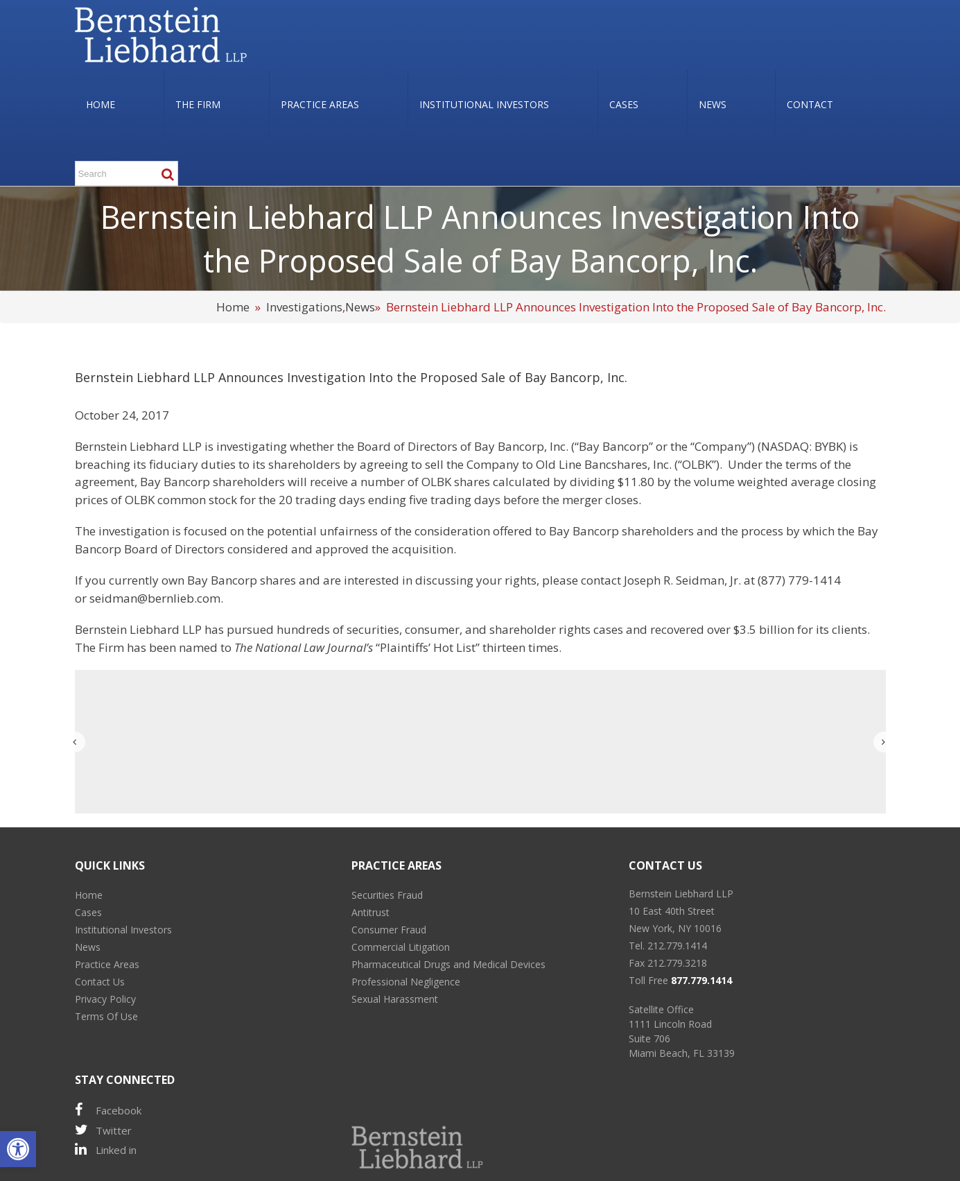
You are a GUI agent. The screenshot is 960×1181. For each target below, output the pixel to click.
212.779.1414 (677, 945)
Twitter (103, 1130)
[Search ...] (126, 173)
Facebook (108, 1110)
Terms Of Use (106, 1016)
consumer (432, 629)
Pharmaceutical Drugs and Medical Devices (448, 964)
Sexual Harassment (394, 999)
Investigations (304, 307)
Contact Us (100, 981)
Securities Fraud (387, 895)
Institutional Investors (123, 929)
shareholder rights (540, 629)
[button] (18, 1149)
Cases (88, 912)
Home (233, 307)
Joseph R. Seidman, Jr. (682, 580)
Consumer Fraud (388, 929)
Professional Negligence (405, 981)
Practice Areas (107, 964)
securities (373, 629)
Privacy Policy (105, 999)
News (360, 307)
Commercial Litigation (400, 947)
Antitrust (370, 912)
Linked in (106, 1149)
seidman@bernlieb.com (154, 598)
